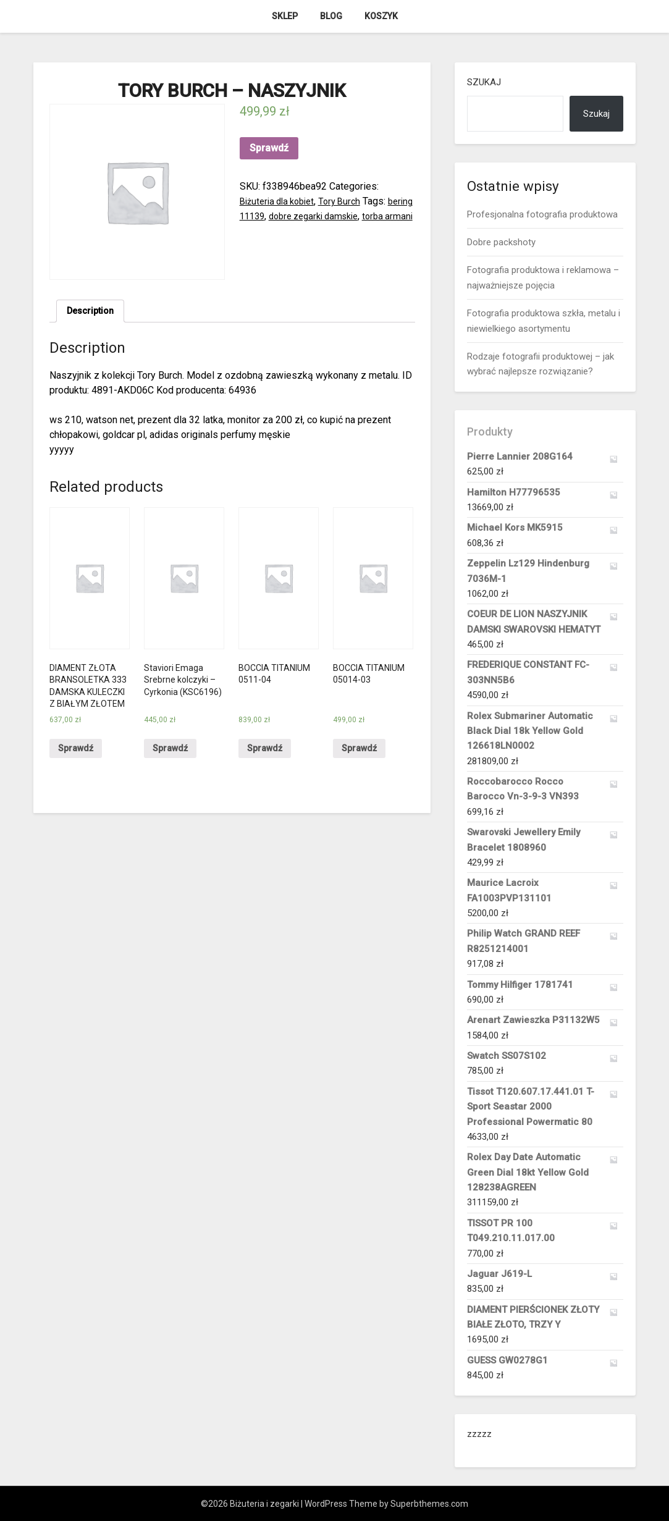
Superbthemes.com (429, 1504)
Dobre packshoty (501, 242)
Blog (331, 16)
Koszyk (381, 16)
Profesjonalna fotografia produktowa (542, 214)
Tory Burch (349, 201)
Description (93, 312)
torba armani (266, 231)
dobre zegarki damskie (351, 216)
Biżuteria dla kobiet (281, 201)
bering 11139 (268, 216)
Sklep (285, 16)
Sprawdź (269, 148)
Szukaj (484, 82)
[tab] (93, 313)
